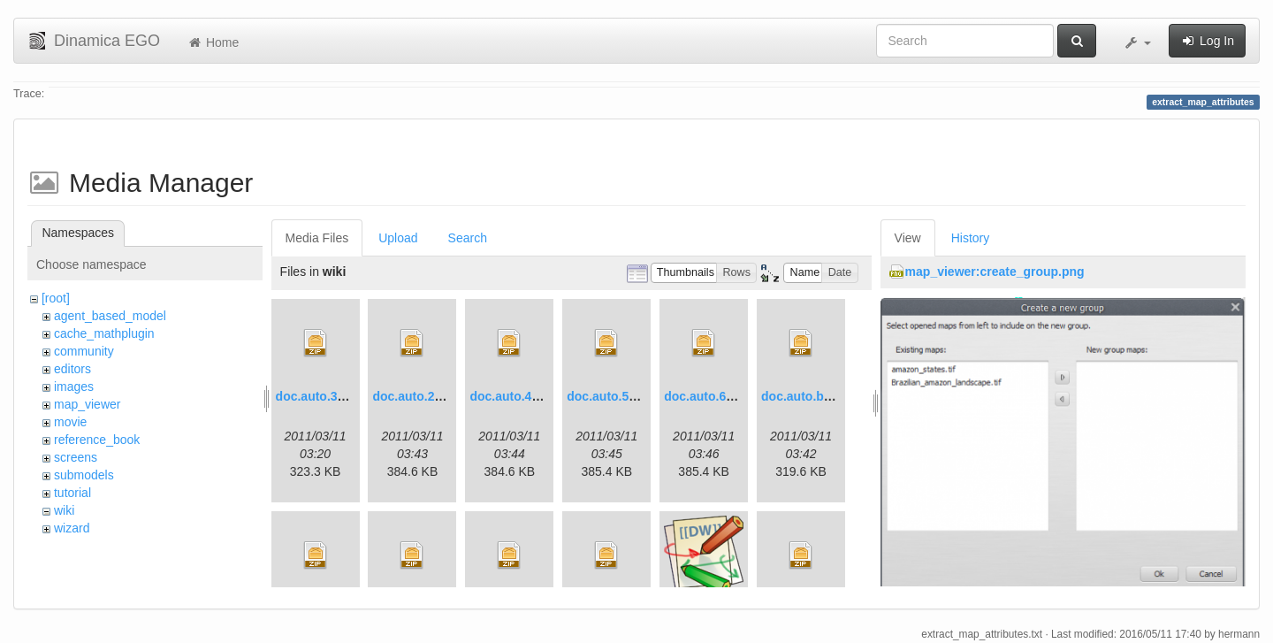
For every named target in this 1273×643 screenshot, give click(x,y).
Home (213, 42)
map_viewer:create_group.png (995, 271)
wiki (64, 510)
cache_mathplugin (104, 333)
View (908, 238)
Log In (1207, 41)
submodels (84, 475)
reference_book (97, 439)
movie (70, 422)
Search (467, 238)
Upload (397, 238)
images (74, 386)
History (970, 238)
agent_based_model (110, 316)
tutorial (72, 493)
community (84, 351)
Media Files (317, 238)
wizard (71, 528)
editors (72, 369)
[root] (56, 298)
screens (75, 457)
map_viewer (87, 404)
